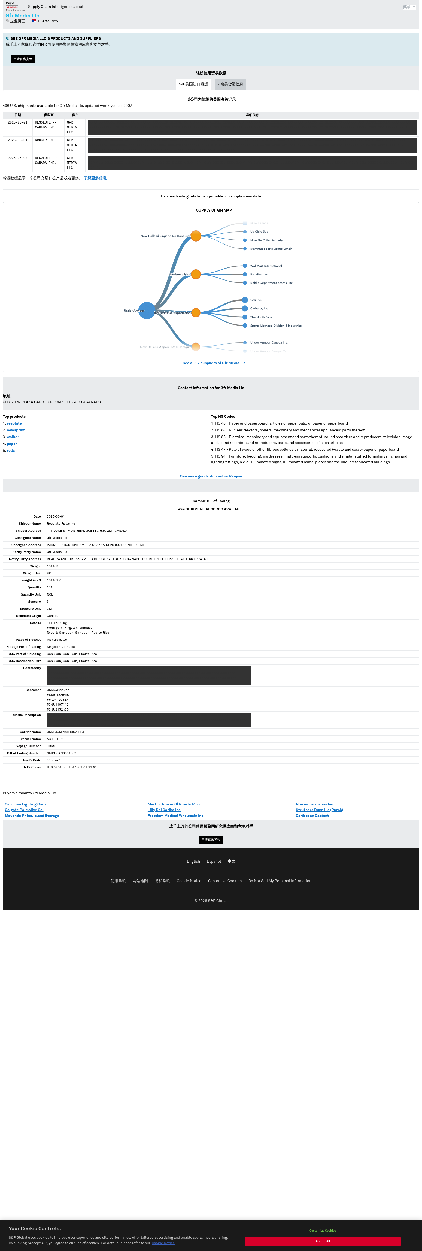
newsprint (16, 430)
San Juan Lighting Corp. (26, 804)
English (193, 862)
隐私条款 (162, 881)
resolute (14, 423)
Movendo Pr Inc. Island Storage (32, 816)
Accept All (323, 1246)
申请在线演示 (23, 59)
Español (214, 862)
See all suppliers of (214, 363)
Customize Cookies (225, 881)
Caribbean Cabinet (312, 816)
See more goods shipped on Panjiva (211, 476)
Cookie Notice (189, 881)
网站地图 (140, 881)
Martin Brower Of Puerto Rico (174, 804)
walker (13, 437)
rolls (11, 451)
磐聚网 (16, 6)
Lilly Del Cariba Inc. (164, 810)
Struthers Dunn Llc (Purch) (319, 810)
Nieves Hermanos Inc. (315, 804)
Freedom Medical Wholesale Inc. (176, 816)
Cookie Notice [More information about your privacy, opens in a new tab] (163, 1248)
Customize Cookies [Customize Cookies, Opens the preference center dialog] (322, 1235)
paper (12, 444)
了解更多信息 (95, 178)
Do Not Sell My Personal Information (279, 881)
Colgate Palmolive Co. (24, 810)
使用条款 (118, 881)
